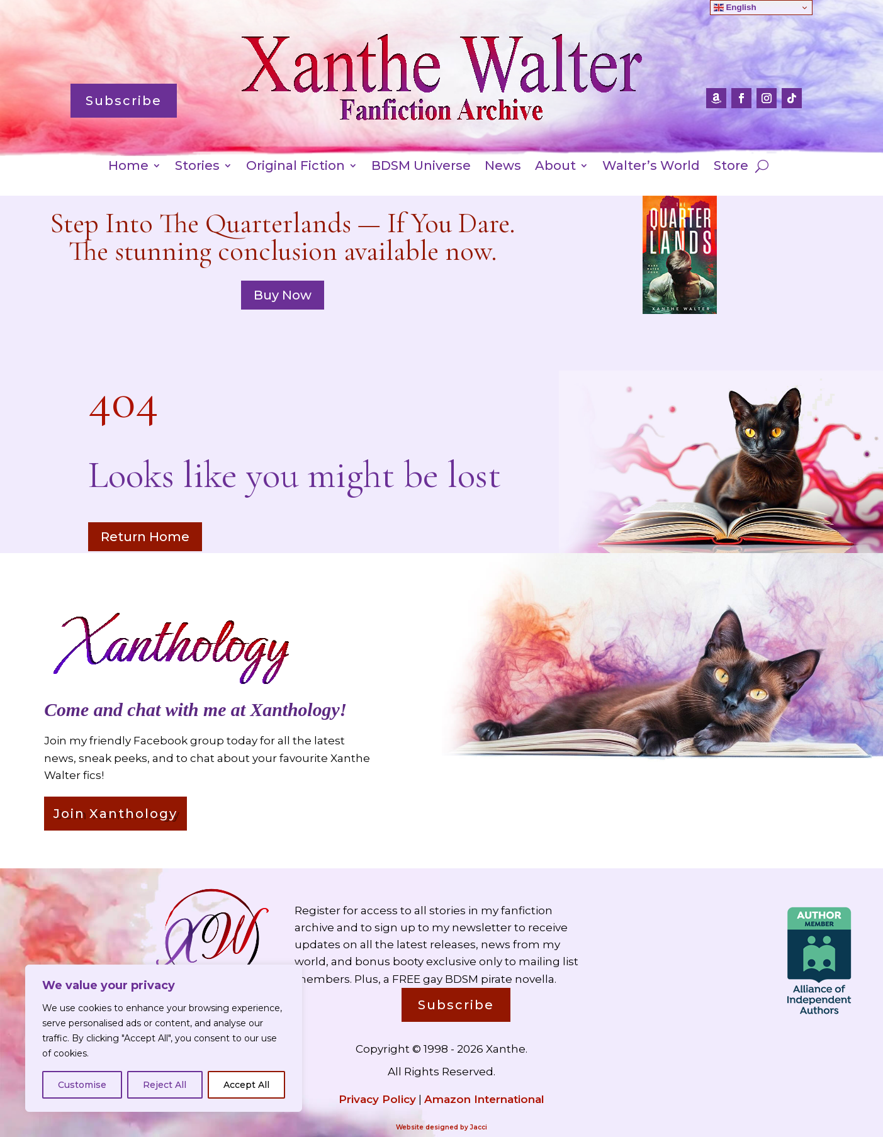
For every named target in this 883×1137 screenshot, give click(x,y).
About (555, 167)
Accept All (246, 1084)
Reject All (164, 1084)
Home (128, 167)
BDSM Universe (421, 167)
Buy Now (283, 295)
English (735, 8)
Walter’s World (651, 167)
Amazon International (484, 1099)
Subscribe (124, 100)
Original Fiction (295, 167)
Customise (82, 1084)
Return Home (145, 536)
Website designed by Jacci (441, 1127)
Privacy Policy (377, 1099)
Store (731, 167)
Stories (197, 167)
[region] (163, 1038)
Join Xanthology (115, 813)
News (503, 167)
